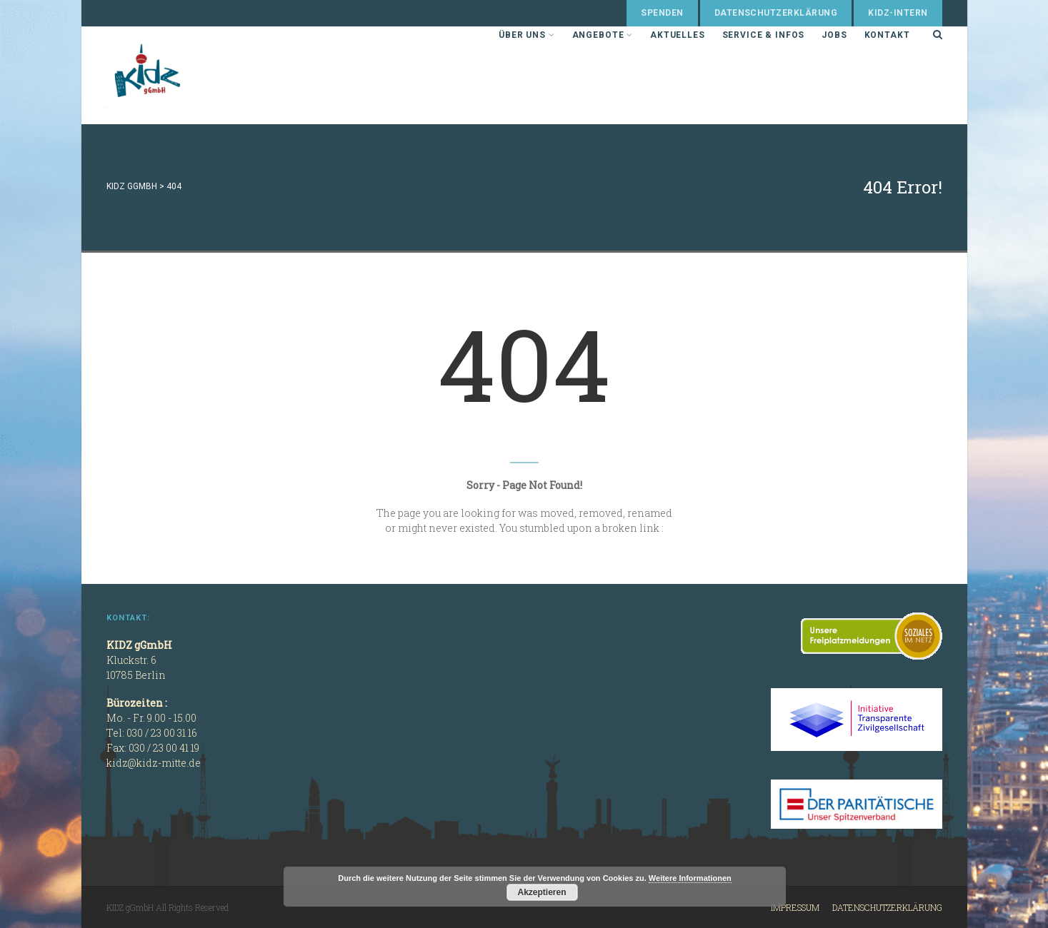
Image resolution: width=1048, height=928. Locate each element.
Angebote (602, 35)
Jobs (834, 35)
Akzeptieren (541, 892)
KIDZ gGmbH (213, 75)
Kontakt (887, 35)
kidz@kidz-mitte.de (153, 763)
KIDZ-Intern (897, 13)
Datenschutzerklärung (776, 13)
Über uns (526, 35)
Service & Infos (763, 35)
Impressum (795, 907)
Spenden (662, 13)
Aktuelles (677, 35)
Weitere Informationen (690, 878)
